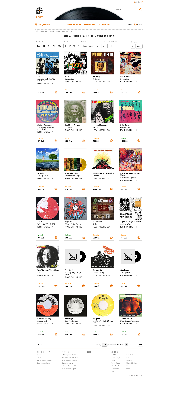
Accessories (105, 24)
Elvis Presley (115, 369)
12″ (70, 46)
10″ (74, 46)
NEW (38, 46)
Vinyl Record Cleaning (69, 360)
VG (54, 46)
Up (41, 344)
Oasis (128, 369)
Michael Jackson (131, 363)
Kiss (127, 357)
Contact (39, 357)
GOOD (59, 46)
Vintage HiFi (90, 24)
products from (112, 345)
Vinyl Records (74, 24)
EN (142, 2)
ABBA (113, 355)
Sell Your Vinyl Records (70, 357)
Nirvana (129, 366)
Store (39, 24)
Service (47, 24)
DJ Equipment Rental (69, 355)
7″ (78, 46)
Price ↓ (139, 46)
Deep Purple (115, 366)
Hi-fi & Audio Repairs (69, 369)
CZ (139, 2)
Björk (113, 360)
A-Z (133, 46)
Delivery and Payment (44, 360)
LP (65, 46)
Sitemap (39, 355)
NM (44, 46)
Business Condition (43, 363)
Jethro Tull (114, 371)
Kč (134, 2)
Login (129, 24)
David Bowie (115, 363)
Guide (89, 352)
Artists (114, 352)
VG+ (49, 46)
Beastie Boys (115, 357)
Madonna (129, 360)
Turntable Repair (67, 363)
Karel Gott (129, 355)
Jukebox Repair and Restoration (72, 366)
